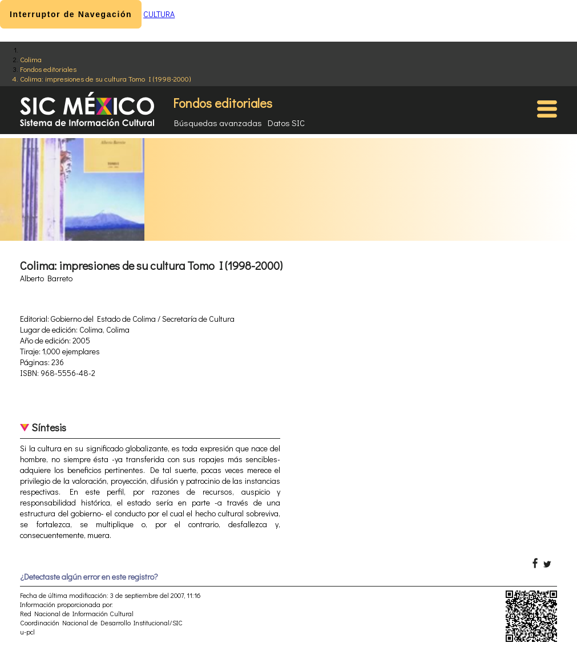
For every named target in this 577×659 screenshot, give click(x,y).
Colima (31, 59)
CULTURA (159, 14)
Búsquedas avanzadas (218, 122)
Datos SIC (286, 122)
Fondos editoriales (48, 69)
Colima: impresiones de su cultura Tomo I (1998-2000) (105, 78)
